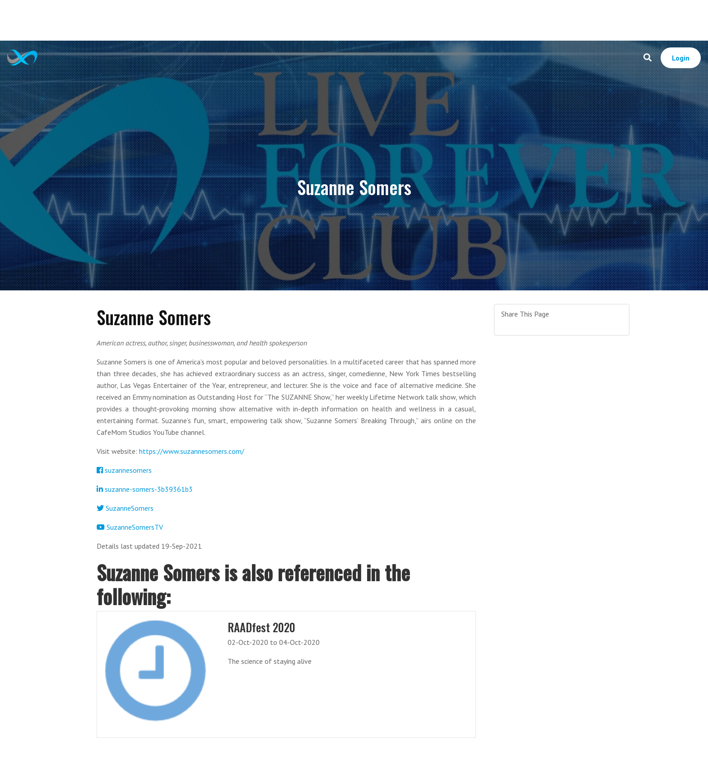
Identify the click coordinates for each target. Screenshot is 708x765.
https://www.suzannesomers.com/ (191, 451)
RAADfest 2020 (261, 627)
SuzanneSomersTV (130, 527)
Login (680, 57)
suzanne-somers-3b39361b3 (145, 489)
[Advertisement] (354, 20)
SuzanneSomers (125, 508)
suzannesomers (124, 470)
